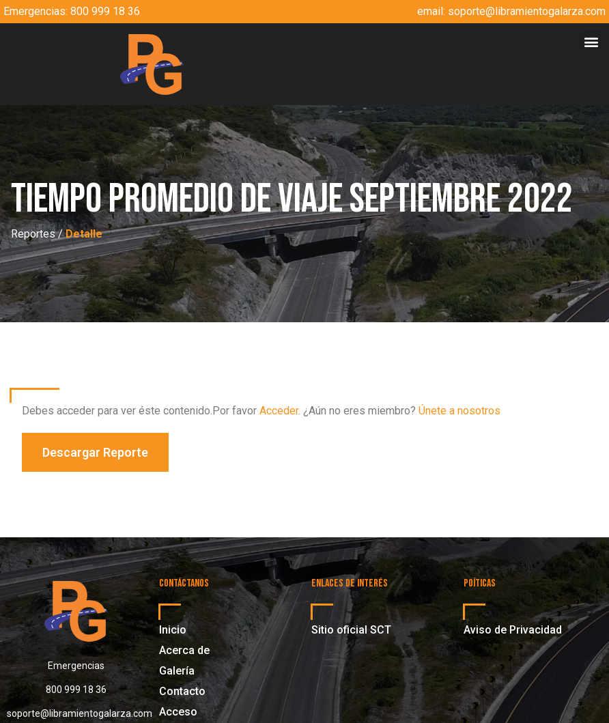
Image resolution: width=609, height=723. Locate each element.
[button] (591, 41)
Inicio (172, 629)
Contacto (182, 691)
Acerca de (184, 650)
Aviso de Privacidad (513, 629)
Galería (177, 670)
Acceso (178, 711)
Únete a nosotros (459, 410)
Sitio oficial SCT (351, 629)
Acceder (278, 410)
